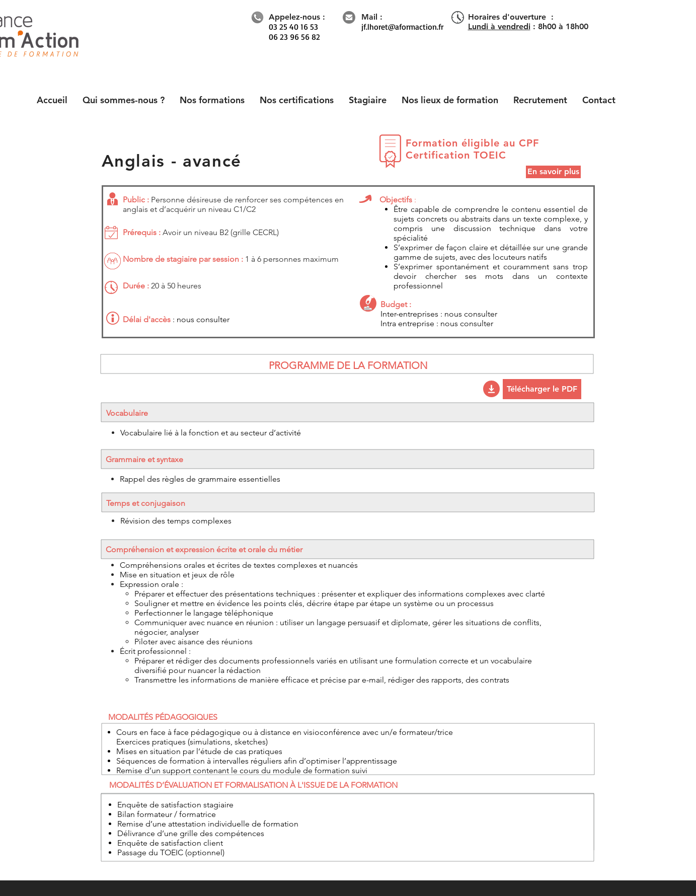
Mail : (371, 17)
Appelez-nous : (297, 17)
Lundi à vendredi (499, 26)
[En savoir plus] (553, 172)
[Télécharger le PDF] (542, 389)
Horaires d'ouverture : (511, 17)
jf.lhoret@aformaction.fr (402, 27)
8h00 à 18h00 (563, 26)
